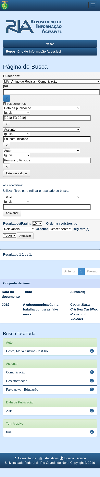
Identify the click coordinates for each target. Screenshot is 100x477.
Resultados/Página (17, 223)
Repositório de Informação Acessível (33, 51)
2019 (9, 411)
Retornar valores (17, 173)
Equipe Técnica (75, 458)
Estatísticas (51, 458)
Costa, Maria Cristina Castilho (27, 351)
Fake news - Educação (22, 389)
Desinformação (16, 381)
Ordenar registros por (62, 223)
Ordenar (42, 229)
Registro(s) (81, 229)
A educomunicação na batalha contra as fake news (40, 309)
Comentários (27, 458)
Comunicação (15, 372)
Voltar (50, 44)
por (5, 86)
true (9, 432)
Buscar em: (11, 76)
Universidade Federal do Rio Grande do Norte (37, 462)
